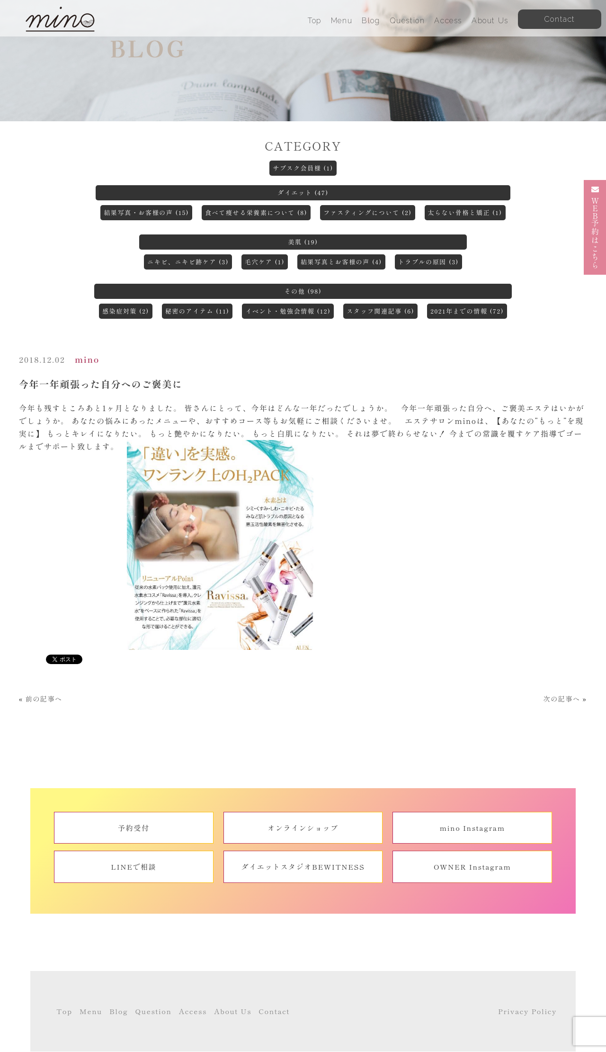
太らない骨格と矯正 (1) (465, 212)
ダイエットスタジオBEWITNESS (303, 867)
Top (314, 20)
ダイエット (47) (302, 192)
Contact (274, 1011)
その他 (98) (303, 291)
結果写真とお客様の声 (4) (341, 261)
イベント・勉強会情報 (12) (287, 310)
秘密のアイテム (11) (197, 310)
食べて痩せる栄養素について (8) (256, 212)
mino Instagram (472, 828)
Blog (371, 20)
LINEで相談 (133, 867)
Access (448, 20)
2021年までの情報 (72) (467, 310)
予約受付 (133, 828)
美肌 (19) (303, 241)
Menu (341, 20)
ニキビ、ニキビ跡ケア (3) (188, 261)
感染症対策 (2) (125, 310)
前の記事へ (44, 698)
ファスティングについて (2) (367, 212)
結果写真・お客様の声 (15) (146, 212)
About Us (490, 20)
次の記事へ (561, 698)
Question (407, 20)
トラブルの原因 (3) (428, 261)
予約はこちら (595, 228)
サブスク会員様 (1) (303, 167)
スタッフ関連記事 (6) (380, 310)
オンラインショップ (302, 828)
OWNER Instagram (472, 867)
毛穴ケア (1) (265, 261)
